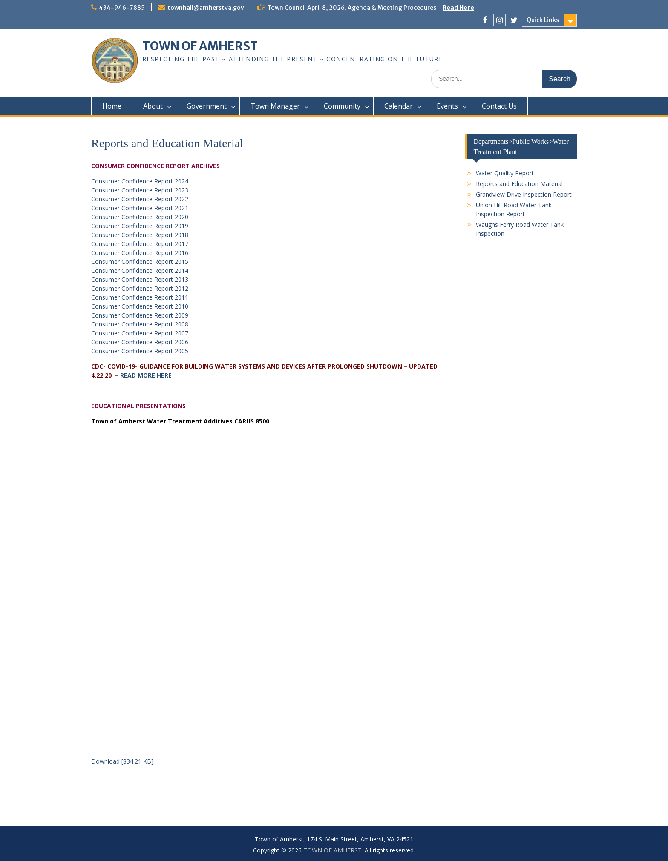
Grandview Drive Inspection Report (524, 194)
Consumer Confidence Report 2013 (139, 279)
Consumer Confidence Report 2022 (139, 199)
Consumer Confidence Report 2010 (139, 306)
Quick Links (543, 20)
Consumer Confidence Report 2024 (139, 181)
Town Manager (275, 106)
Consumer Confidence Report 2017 (139, 244)
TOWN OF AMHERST (200, 46)
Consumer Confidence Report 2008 (139, 324)
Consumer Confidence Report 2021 (139, 208)
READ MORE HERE (146, 375)
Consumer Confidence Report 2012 (139, 288)
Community (342, 106)
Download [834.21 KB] (122, 761)
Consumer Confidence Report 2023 (139, 190)
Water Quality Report (505, 173)
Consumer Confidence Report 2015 (139, 261)
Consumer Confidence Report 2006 (139, 342)
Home (111, 106)
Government (207, 106)
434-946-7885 (122, 7)
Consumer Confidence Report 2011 (139, 297)
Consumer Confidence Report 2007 (139, 333)
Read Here (458, 7)
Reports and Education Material (519, 184)
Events (447, 106)
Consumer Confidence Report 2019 (139, 226)
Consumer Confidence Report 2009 (139, 315)
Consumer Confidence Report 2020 (139, 217)
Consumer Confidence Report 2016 (139, 253)
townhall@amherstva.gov (205, 7)
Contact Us (499, 106)
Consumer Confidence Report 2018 (139, 235)
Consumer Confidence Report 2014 (139, 270)
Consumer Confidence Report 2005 (139, 351)
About (153, 106)
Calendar (398, 106)
